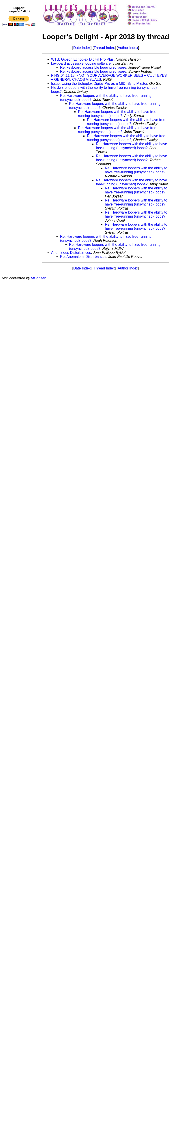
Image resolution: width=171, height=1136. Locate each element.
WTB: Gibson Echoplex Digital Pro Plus (82, 59)
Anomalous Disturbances (71, 252)
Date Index (82, 48)
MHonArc (38, 278)
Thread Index (104, 48)
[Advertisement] (20, 120)
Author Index (128, 48)
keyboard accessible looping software (81, 63)
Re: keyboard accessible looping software (93, 67)
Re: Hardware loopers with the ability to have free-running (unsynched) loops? (118, 114)
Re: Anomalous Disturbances (83, 257)
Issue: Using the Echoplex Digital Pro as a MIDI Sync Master (99, 83)
